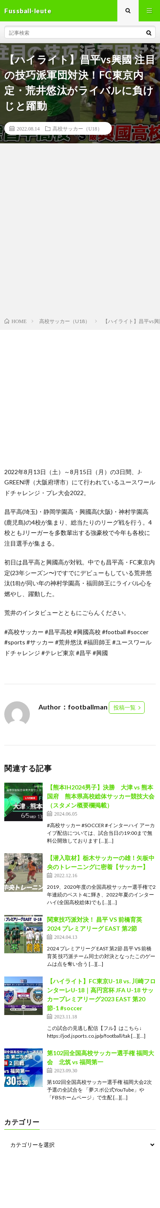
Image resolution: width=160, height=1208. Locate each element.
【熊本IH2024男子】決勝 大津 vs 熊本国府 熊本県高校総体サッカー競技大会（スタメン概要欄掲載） (100, 796)
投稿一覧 (124, 707)
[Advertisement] (80, 232)
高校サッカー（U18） (77, 128)
